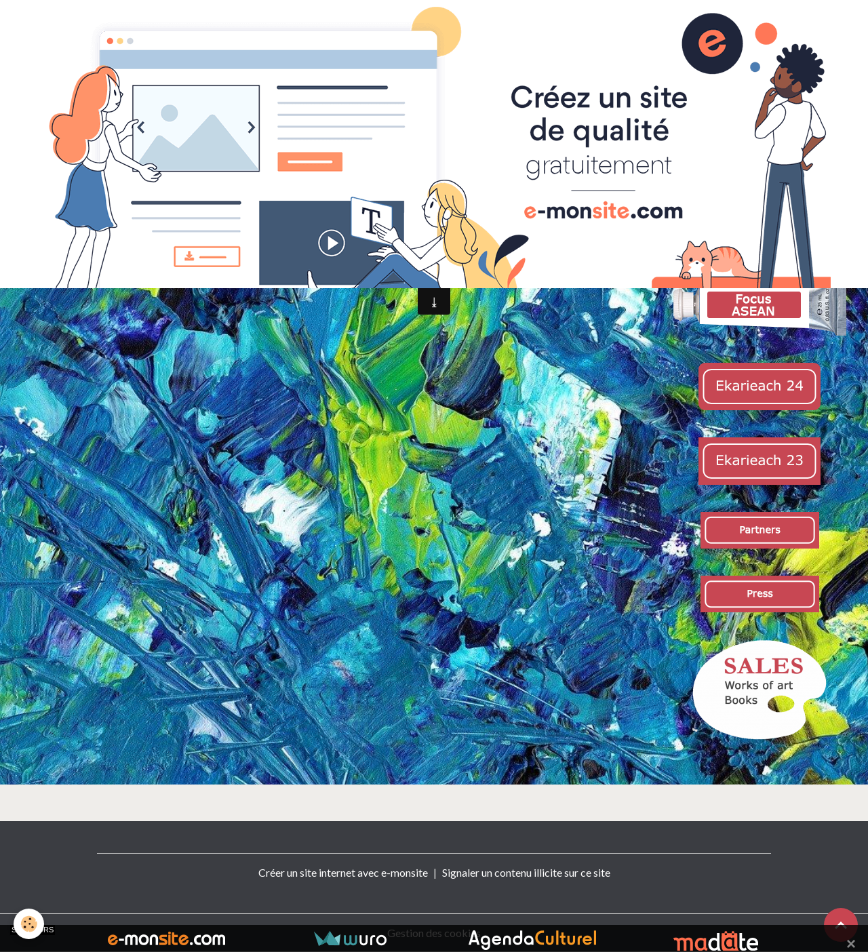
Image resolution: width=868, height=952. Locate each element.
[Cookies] (29, 924)
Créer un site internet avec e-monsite (343, 872)
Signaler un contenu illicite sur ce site (526, 872)
